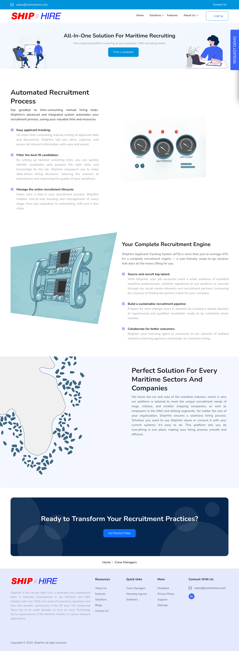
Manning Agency (136, 594)
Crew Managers (126, 562)
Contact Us (220, 4)
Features (172, 15)
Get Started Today (119, 533)
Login (217, 16)
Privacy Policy (165, 594)
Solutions (155, 15)
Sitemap (162, 605)
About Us (189, 15)
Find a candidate (123, 52)
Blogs (98, 605)
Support (162, 599)
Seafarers (132, 599)
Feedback (163, 588)
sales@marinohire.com (29, 5)
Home (140, 15)
